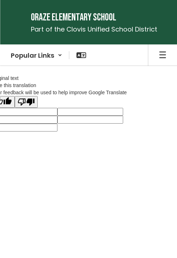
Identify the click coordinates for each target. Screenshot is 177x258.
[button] (36, 55)
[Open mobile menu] (162, 55)
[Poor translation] (26, 102)
